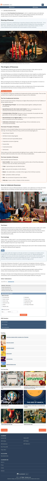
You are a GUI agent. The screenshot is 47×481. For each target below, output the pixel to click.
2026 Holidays (35, 7)
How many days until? (7, 293)
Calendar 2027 (26, 438)
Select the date (6, 309)
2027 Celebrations (27, 443)
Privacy (2, 465)
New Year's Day (28, 302)
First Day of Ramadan (29, 304)
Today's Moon (3, 449)
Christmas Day (6, 297)
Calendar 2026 (3, 438)
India (10, 4)
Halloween (27, 297)
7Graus (23, 477)
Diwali (4, 304)
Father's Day (5, 301)
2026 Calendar (12, 7)
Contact (2, 467)
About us (2, 462)
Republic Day (5, 306)
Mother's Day (27, 299)
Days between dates (4, 455)
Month (13, 311)
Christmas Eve (11, 281)
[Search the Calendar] (43, 5)
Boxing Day (42, 430)
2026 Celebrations (5, 327)
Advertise (2, 470)
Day (4, 311)
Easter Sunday (6, 299)
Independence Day (28, 301)
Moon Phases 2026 (4, 446)
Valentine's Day (6, 302)
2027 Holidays (26, 440)
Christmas (4, 430)
